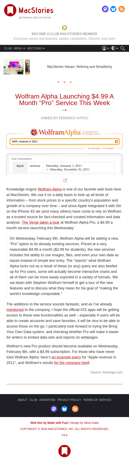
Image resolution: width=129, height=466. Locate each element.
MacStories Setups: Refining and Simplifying (79, 66)
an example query (66, 357)
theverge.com (113, 372)
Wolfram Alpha (50, 189)
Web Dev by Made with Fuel (49, 422)
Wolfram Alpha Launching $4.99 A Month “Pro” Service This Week (64, 100)
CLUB (8, 48)
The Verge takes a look (40, 222)
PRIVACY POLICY (69, 399)
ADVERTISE (47, 399)
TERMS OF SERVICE (97, 399)
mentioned (15, 310)
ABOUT (22, 399)
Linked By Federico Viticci (64, 118)
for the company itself (71, 363)
